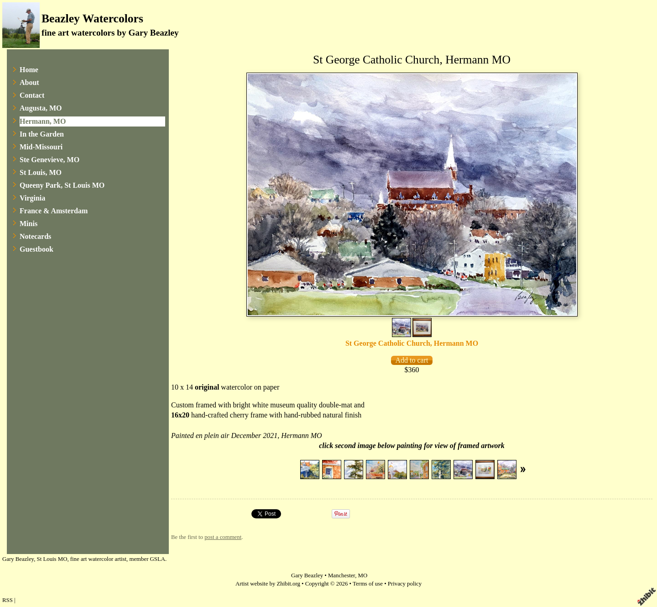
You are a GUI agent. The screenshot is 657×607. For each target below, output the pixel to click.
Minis (28, 223)
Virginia (32, 198)
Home (29, 70)
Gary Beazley (307, 575)
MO (363, 575)
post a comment (222, 537)
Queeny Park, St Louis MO (62, 185)
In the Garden (42, 134)
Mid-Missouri (41, 147)
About (29, 82)
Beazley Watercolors (92, 18)
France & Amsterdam (54, 211)
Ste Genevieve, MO (49, 160)
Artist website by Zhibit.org (267, 584)
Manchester (341, 575)
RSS (7, 600)
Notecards (35, 236)
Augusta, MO (41, 108)
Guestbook (36, 249)
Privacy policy (405, 584)
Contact (32, 95)
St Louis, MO (41, 172)
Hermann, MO (43, 121)
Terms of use (368, 584)
